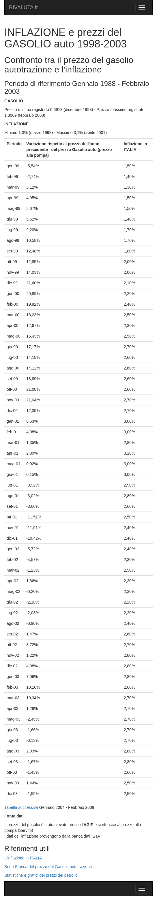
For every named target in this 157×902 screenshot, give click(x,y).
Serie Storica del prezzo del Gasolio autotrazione (48, 866)
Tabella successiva (21, 807)
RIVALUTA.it (23, 7)
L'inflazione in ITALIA (23, 858)
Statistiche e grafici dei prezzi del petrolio (41, 875)
